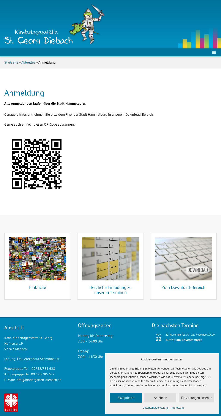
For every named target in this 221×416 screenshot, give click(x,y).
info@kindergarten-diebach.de (38, 380)
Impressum (177, 408)
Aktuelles (28, 62)
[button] (214, 52)
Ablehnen (160, 398)
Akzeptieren (126, 398)
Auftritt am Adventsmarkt (184, 340)
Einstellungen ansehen (196, 398)
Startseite (11, 62)
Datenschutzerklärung (156, 408)
